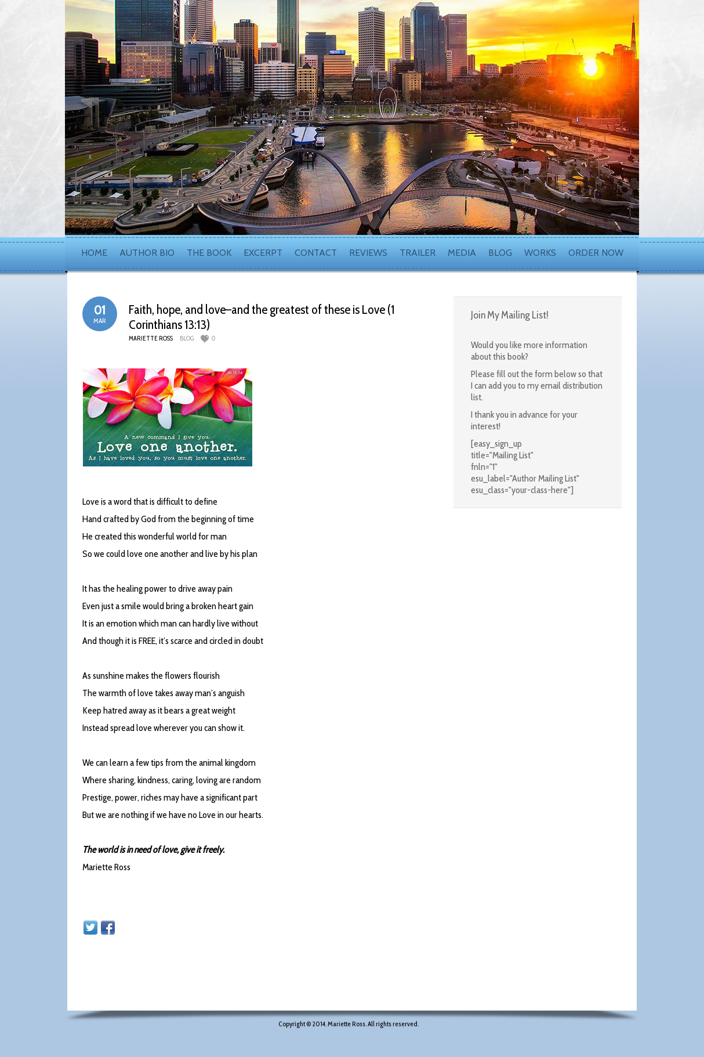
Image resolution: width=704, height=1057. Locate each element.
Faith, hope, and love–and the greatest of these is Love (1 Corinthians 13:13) (262, 317)
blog (187, 338)
